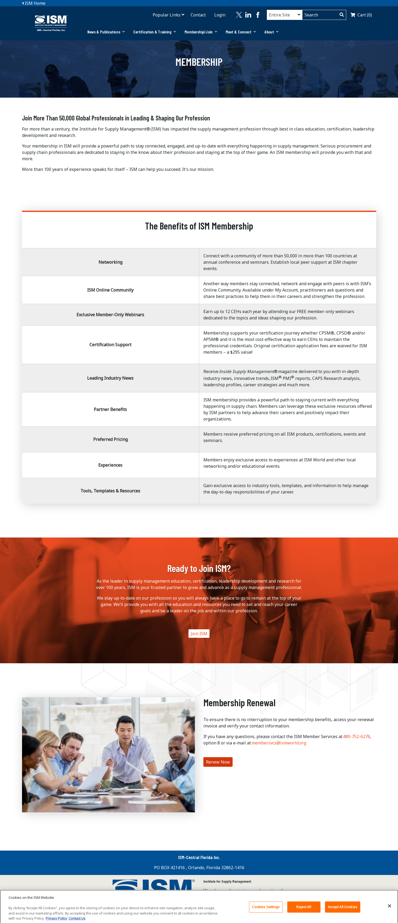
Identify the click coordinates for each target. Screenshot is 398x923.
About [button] (271, 31)
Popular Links (167, 15)
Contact (198, 15)
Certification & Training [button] (154, 31)
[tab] (106, 31)
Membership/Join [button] (201, 31)
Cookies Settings (266, 909)
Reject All (303, 909)
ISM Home (33, 3)
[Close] (389, 909)
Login (219, 15)
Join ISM (199, 633)
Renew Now (218, 762)
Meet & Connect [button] (241, 31)
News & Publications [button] (106, 31)
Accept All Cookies (342, 909)
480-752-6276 (356, 736)
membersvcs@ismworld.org (278, 743)
